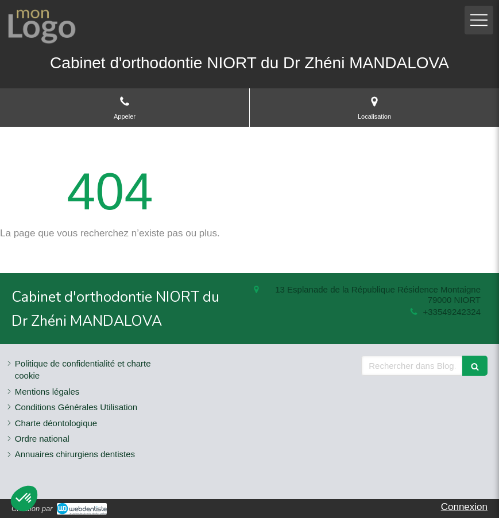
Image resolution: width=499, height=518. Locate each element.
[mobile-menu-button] (479, 20)
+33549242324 (452, 312)
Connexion (464, 506)
